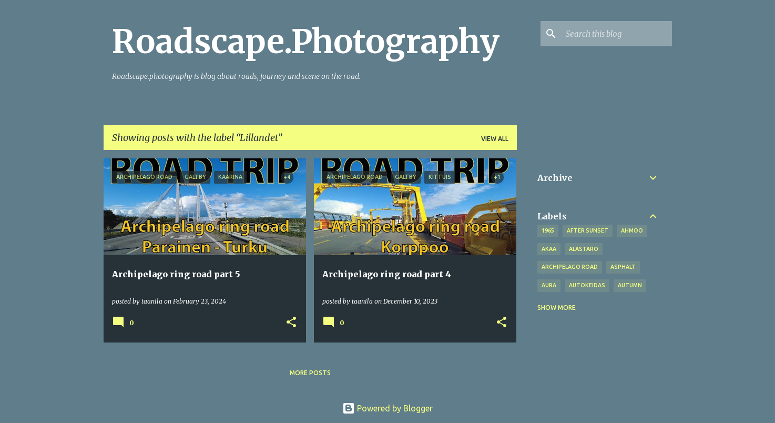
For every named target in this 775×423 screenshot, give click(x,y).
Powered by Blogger (387, 408)
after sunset (587, 230)
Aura (549, 285)
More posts (310, 372)
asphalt (623, 267)
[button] (291, 323)
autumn (630, 285)
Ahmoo (632, 230)
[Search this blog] (617, 33)
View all (494, 138)
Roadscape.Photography (305, 41)
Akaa (549, 249)
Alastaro (583, 249)
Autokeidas (587, 285)
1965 (548, 230)
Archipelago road (570, 267)
